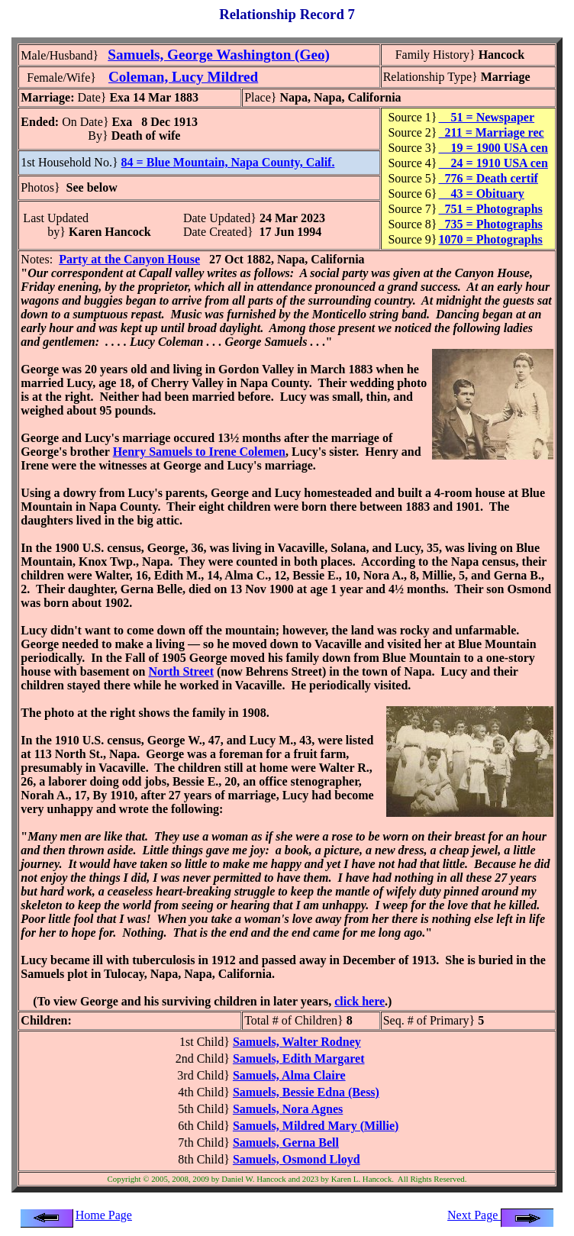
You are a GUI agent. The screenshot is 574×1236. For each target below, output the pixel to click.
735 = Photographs (491, 224)
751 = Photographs (491, 208)
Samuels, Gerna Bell (286, 1142)
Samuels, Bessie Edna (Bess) (306, 1092)
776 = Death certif (488, 178)
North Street (181, 671)
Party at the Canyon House (129, 259)
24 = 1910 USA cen (493, 163)
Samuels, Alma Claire (289, 1075)
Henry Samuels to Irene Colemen (199, 451)
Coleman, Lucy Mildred (183, 77)
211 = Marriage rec (491, 132)
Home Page (104, 1215)
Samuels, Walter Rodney (297, 1041)
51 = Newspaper (487, 117)
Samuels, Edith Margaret (299, 1058)
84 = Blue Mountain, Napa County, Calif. (228, 162)
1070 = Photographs (491, 239)
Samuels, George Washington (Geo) (219, 55)
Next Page (500, 1215)
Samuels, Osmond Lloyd (296, 1159)
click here (359, 1001)
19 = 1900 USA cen (493, 147)
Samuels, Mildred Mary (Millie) (315, 1125)
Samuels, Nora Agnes (288, 1108)
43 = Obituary (481, 193)
